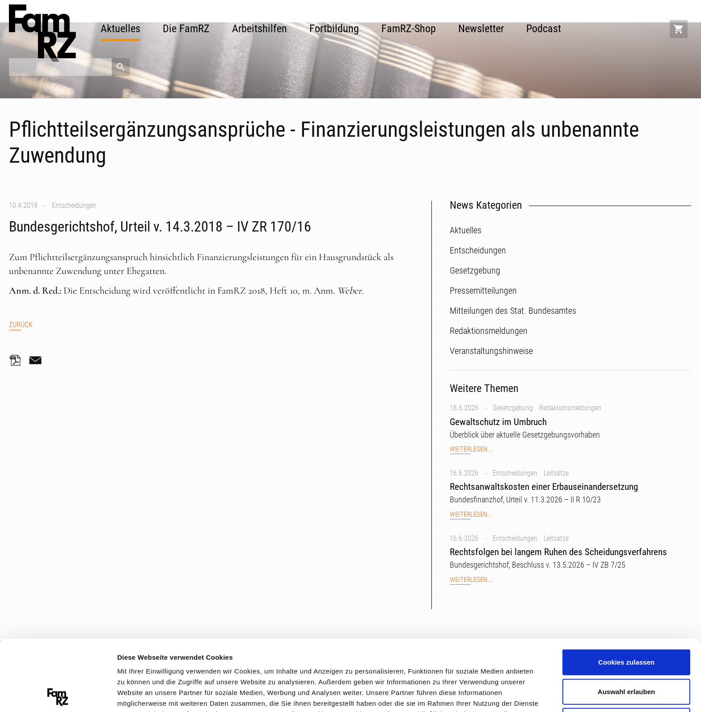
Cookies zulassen (626, 591)
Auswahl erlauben (626, 620)
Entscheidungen (74, 205)
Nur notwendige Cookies (626, 649)
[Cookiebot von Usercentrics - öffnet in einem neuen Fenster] (58, 694)
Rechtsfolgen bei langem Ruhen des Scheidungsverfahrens (558, 552)
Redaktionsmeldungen (570, 408)
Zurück (21, 324)
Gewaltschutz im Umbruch (498, 422)
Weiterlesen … (471, 449)
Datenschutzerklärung (181, 664)
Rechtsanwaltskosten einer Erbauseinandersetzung (544, 486)
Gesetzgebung (513, 408)
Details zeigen (475, 694)
